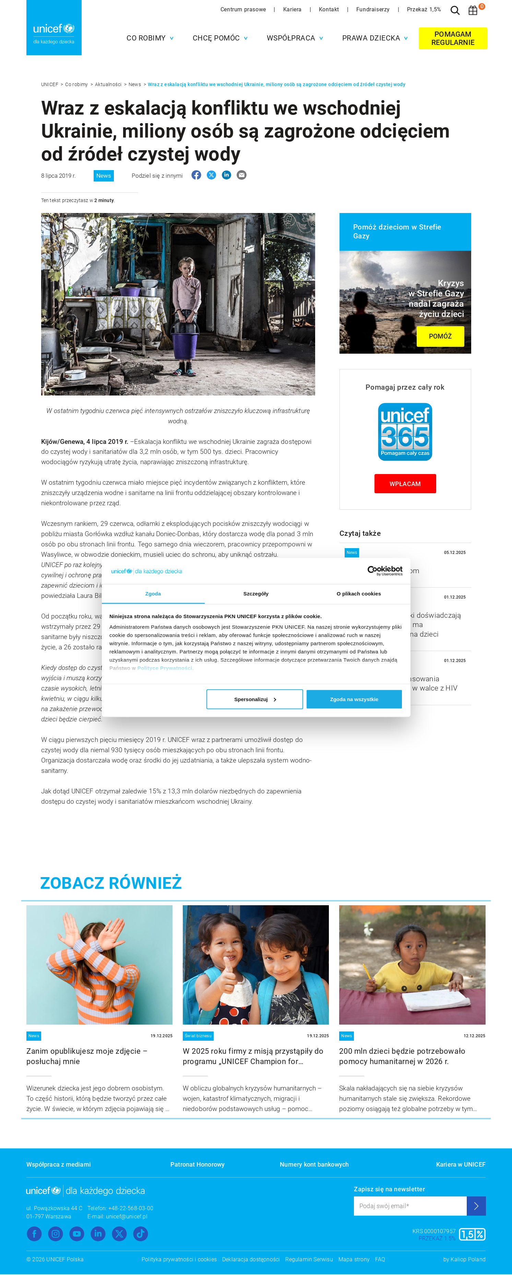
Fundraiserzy (374, 9)
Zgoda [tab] (153, 594)
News (135, 84)
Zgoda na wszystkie (354, 699)
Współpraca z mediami (58, 1165)
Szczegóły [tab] (256, 594)
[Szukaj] (455, 10)
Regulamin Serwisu (309, 1260)
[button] (148, 38)
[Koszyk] (473, 10)
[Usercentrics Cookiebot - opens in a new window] (373, 571)
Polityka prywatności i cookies (179, 1260)
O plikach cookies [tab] (359, 594)
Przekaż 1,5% (424, 9)
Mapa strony (354, 1260)
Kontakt (330, 9)
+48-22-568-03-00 (130, 1209)
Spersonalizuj (255, 699)
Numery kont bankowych (314, 1165)
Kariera (293, 9)
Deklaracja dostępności (251, 1260)
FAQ (380, 1260)
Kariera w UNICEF (461, 1165)
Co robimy (77, 84)
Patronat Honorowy (197, 1165)
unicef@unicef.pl (126, 1217)
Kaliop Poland (468, 1260)
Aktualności (109, 84)
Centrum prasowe (244, 9)
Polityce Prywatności (165, 668)
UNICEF (50, 84)
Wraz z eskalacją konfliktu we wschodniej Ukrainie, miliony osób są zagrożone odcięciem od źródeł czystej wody (276, 84)
